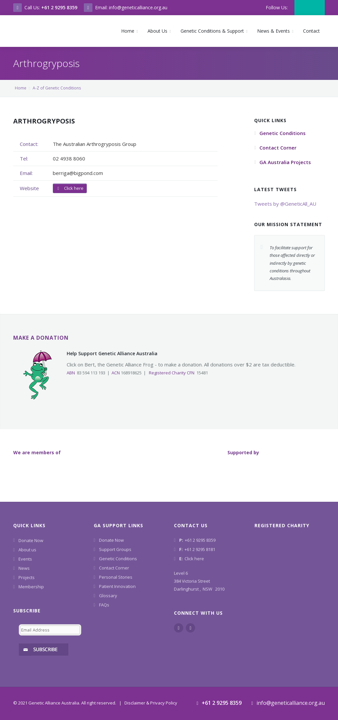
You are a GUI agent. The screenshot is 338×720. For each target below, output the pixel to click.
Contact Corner (114, 568)
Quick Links (29, 525)
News (24, 568)
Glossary (108, 596)
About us (27, 550)
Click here (70, 188)
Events (25, 559)
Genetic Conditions (118, 559)
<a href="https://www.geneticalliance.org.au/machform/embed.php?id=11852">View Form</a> (48, 638)
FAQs (104, 605)
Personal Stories (115, 577)
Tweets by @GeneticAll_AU (285, 203)
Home (20, 88)
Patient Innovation (117, 586)
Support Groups (115, 549)
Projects (26, 577)
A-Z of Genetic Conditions (57, 88)
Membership (31, 587)
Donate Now (30, 540)
